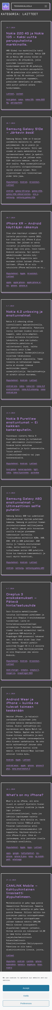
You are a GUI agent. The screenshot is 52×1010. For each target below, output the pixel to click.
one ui (35, 194)
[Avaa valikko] (45, 6)
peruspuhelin (16, 103)
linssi (39, 964)
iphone (14, 285)
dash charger (12, 670)
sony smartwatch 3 (21, 769)
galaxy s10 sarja (22, 191)
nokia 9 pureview (21, 472)
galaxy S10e (37, 191)
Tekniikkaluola (23, 6)
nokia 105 (29, 99)
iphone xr (23, 285)
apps (8, 853)
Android (23, 182)
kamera (21, 964)
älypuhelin (10, 961)
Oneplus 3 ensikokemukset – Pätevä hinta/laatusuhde (21, 600)
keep (31, 856)
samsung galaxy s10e (26, 197)
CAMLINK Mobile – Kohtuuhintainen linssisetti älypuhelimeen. (22, 891)
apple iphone (19, 282)
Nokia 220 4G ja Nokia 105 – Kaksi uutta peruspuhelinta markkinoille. (25, 39)
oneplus (24, 670)
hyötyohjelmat (27, 853)
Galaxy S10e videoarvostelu (18, 194)
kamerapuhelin (24, 469)
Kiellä (26, 996)
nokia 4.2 (30, 386)
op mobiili (39, 856)
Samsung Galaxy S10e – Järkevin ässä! (24, 131)
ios (7, 285)
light (36, 469)
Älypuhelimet (12, 182)
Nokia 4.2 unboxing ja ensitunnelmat (24, 313)
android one (11, 386)
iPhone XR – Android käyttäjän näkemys (23, 225)
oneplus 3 (34, 670)
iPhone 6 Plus (20, 856)
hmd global (11, 99)
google (16, 853)
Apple (22, 273)
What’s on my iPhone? (24, 795)
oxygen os (10, 673)
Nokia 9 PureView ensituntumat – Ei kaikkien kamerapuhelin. (22, 424)
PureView (35, 472)
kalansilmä (11, 964)
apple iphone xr (34, 282)
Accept (26, 988)
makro (9, 968)
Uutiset (19, 94)
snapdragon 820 (25, 673)
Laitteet (10, 94)
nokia (20, 99)
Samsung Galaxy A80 (35, 568)
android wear (12, 765)
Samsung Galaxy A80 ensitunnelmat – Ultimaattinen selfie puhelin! (24, 504)
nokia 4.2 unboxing (30, 389)
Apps (29, 847)
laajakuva (31, 964)
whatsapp (16, 859)
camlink (29, 961)
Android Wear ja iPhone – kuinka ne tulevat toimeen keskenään (22, 705)
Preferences (26, 1003)
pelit (8, 859)
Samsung (10, 197)
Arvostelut (34, 182)
